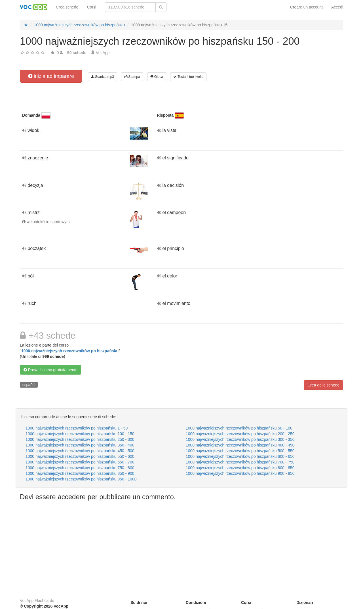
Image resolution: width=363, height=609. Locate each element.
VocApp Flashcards (37, 600)
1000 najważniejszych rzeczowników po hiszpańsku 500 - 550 (240, 450)
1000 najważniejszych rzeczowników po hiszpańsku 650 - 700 (80, 462)
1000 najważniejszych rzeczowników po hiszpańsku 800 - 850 (240, 467)
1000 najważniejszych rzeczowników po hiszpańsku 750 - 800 (80, 467)
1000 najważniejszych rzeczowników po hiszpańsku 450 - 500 (80, 450)
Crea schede (67, 7)
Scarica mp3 (102, 77)
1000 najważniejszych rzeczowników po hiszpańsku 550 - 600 (80, 456)
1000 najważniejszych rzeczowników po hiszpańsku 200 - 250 (240, 433)
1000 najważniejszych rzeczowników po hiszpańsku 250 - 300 (80, 439)
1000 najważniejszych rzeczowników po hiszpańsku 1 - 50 (77, 428)
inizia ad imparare (51, 76)
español (28, 385)
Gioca (156, 77)
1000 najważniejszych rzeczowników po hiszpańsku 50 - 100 (239, 428)
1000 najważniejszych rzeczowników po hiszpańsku (70, 351)
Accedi (337, 7)
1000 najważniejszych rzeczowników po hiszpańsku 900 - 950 (240, 473)
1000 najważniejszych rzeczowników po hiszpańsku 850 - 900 (80, 473)
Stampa (132, 77)
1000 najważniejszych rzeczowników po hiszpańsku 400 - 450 (240, 445)
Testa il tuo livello (188, 77)
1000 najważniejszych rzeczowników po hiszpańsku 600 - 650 (240, 456)
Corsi (91, 7)
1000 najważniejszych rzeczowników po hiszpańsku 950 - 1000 (81, 479)
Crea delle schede (323, 385)
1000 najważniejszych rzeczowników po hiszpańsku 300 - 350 (240, 439)
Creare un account (306, 7)
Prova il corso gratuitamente (50, 369)
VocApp (102, 52)
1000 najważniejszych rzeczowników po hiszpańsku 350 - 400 (80, 445)
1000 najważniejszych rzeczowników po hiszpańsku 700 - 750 (240, 462)
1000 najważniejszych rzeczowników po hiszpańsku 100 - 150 (80, 433)
